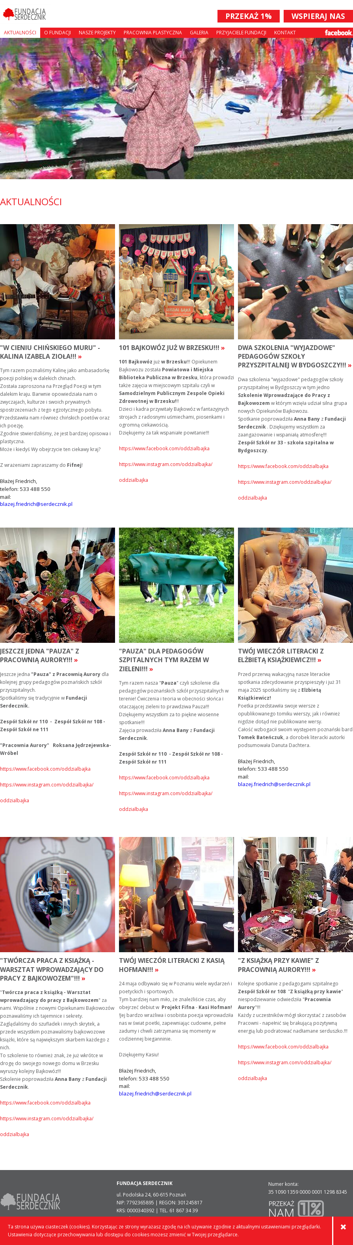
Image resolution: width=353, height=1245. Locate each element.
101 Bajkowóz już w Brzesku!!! (172, 347)
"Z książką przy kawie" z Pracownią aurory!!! (278, 965)
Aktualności (20, 32)
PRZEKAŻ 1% (248, 16)
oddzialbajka (133, 480)
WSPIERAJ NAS (318, 16)
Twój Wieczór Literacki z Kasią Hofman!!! (172, 965)
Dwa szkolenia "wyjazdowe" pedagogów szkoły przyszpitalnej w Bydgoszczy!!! (295, 356)
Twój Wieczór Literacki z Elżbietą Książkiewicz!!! (281, 655)
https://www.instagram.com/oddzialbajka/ (165, 464)
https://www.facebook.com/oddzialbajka (164, 448)
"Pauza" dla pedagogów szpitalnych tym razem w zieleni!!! (164, 660)
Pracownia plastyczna (153, 32)
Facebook (339, 33)
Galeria (199, 32)
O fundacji (57, 32)
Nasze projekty (97, 32)
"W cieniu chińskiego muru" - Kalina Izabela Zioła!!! (50, 352)
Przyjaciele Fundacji (241, 32)
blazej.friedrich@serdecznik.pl (36, 503)
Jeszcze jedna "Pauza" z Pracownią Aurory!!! (39, 655)
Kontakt (285, 32)
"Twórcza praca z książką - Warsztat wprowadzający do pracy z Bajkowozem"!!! (52, 969)
